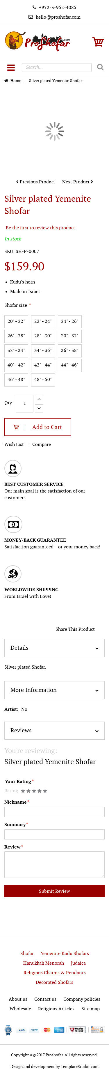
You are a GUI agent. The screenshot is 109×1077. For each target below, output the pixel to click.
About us (18, 999)
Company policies (81, 999)
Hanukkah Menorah (43, 963)
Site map (90, 1009)
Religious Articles (56, 1009)
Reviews (21, 730)
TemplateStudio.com (80, 1066)
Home (16, 80)
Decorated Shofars (54, 982)
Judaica (78, 963)
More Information (33, 690)
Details (19, 647)
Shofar (27, 953)
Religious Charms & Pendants (55, 973)
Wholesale (20, 1009)
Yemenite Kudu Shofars (65, 953)
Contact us (45, 999)
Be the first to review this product (40, 228)
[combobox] (57, 67)
